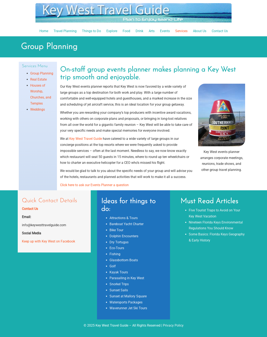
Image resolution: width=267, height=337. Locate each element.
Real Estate (38, 79)
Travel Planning (65, 31)
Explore (111, 31)
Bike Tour (116, 230)
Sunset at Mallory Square (128, 296)
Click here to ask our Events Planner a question (94, 185)
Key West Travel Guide (85, 139)
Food (126, 31)
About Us (199, 31)
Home (43, 31)
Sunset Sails (119, 290)
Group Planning (41, 73)
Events (165, 31)
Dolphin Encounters (124, 236)
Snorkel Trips (119, 284)
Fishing (115, 254)
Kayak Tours (119, 272)
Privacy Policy (173, 325)
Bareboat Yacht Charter (127, 224)
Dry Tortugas (119, 242)
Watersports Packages (126, 302)
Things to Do (91, 31)
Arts (152, 31)
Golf (113, 266)
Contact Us (220, 31)
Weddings (37, 109)
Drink (139, 31)
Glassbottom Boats (124, 260)
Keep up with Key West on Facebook (48, 241)
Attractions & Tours (124, 218)
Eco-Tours (117, 248)
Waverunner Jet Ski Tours (128, 308)
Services (181, 31)
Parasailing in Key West (127, 278)
